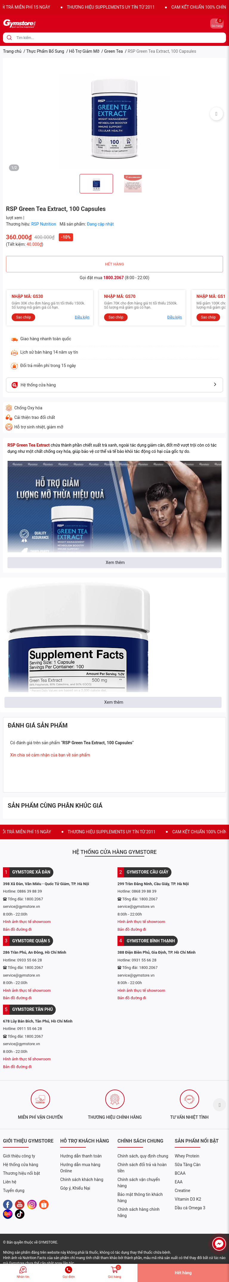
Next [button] (216, 113)
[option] (114, 113)
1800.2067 (113, 277)
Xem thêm (115, 562)
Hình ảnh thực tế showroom (27, 921)
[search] (9, 37)
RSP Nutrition (44, 224)
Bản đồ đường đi (17, 929)
